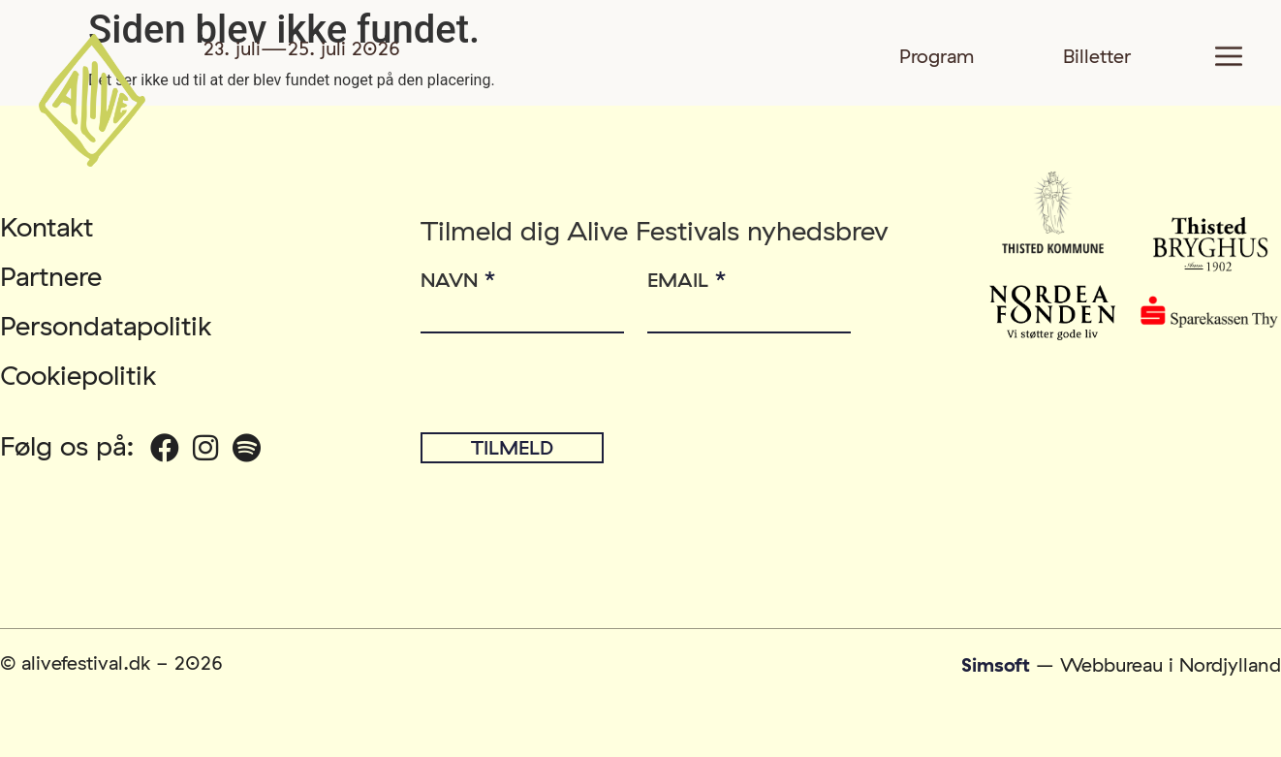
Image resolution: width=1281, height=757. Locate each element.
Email (687, 277)
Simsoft (995, 664)
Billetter (1097, 56)
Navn (458, 277)
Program (937, 56)
